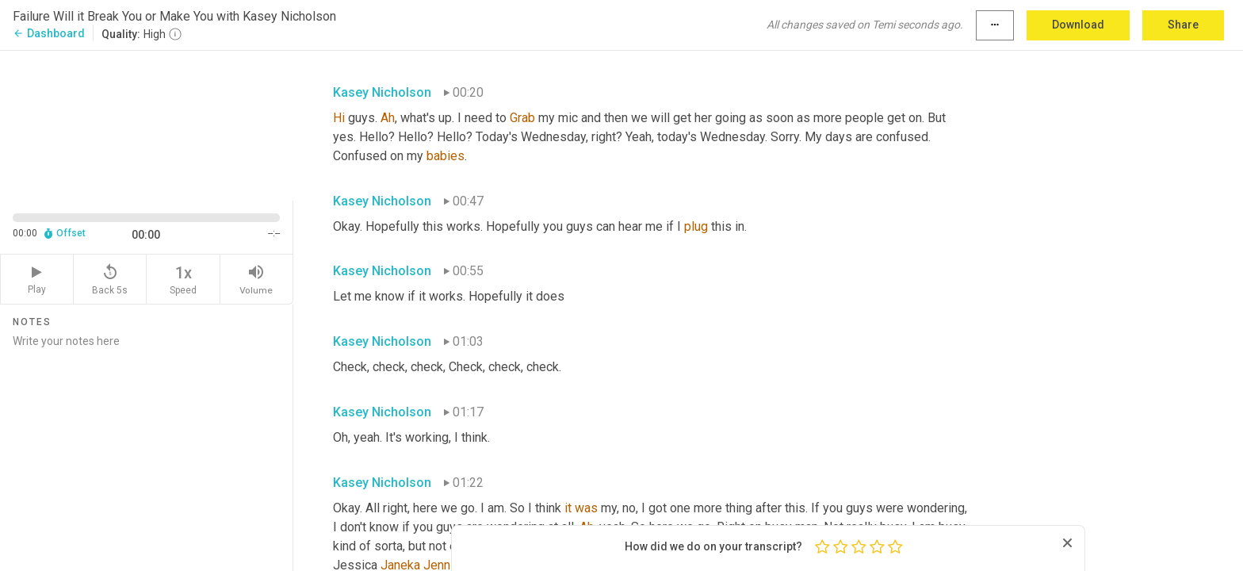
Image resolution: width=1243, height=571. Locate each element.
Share (1183, 24)
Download (1078, 24)
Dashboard (49, 33)
